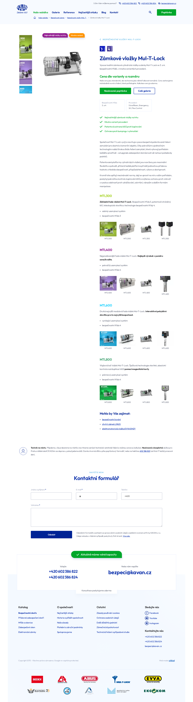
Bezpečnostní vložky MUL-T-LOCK (78, 18)
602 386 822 (145, 451)
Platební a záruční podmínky (70, 627)
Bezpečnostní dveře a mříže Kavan (35, 18)
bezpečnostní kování (111, 419)
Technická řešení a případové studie (113, 632)
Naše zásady (62, 622)
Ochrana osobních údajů (108, 617)
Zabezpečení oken (26, 627)
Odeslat (51, 534)
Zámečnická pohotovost (108, 627)
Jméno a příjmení (38, 489)
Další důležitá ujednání (107, 622)
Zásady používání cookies (108, 613)
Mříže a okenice (25, 622)
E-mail (79, 489)
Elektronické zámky (27, 632)
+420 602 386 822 (129, 3)
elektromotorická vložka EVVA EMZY (119, 428)
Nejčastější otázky (65, 613)
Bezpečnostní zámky (57, 18)
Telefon (124, 489)
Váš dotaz (35, 505)
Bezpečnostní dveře (27, 613)
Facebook (152, 613)
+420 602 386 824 (148, 3)
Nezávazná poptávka (115, 90)
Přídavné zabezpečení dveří (31, 617)
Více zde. (126, 536)
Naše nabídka (43, 18)
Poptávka (166, 12)
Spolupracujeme (64, 632)
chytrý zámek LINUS (111, 424)
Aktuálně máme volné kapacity (97, 554)
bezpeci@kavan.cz (129, 572)
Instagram (152, 623)
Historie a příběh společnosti (70, 617)
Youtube (151, 618)
